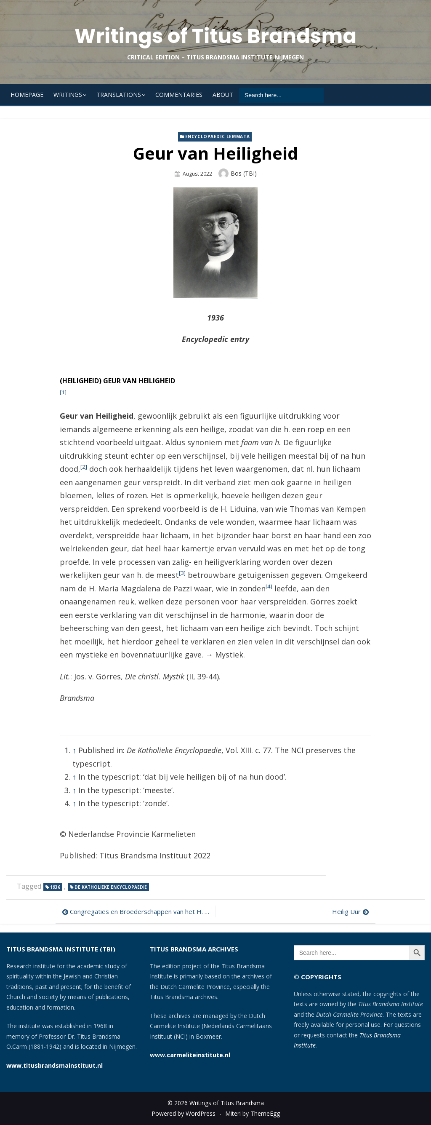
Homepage (27, 95)
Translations (118, 95)
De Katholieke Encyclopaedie (110, 887)
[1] (63, 392)
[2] (83, 466)
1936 (55, 887)
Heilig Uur (346, 911)
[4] (269, 586)
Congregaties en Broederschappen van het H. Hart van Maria (140, 911)
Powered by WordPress (184, 1113)
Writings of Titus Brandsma (215, 36)
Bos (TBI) (244, 173)
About (223, 95)
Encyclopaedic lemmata (217, 136)
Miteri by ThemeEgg (252, 1113)
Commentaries (178, 95)
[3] (182, 573)
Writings (67, 95)
